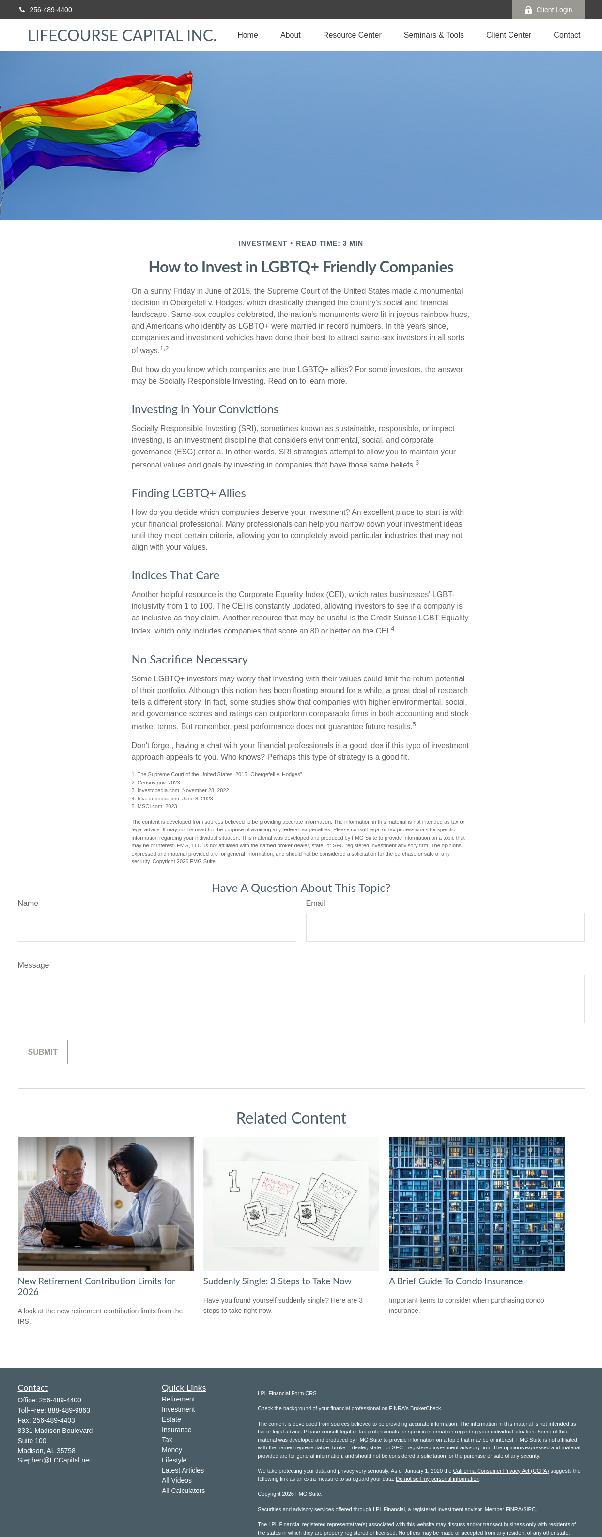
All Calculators (183, 1490)
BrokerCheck (425, 1408)
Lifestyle (174, 1460)
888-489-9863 (69, 1410)
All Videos (177, 1480)
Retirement (178, 1399)
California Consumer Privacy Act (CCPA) (501, 1471)
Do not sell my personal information (437, 1479)
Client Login (548, 10)
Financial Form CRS (293, 1393)
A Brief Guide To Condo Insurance (456, 1281)
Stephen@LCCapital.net (54, 1460)
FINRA (514, 1509)
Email (315, 903)
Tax (167, 1440)
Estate (171, 1419)
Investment (178, 1409)
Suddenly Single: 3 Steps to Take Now (277, 1281)
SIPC (529, 1509)
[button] (247, 35)
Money (172, 1450)
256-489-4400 (45, 10)
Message (33, 965)
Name (28, 903)
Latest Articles (183, 1470)
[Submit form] (43, 1052)
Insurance (176, 1429)
